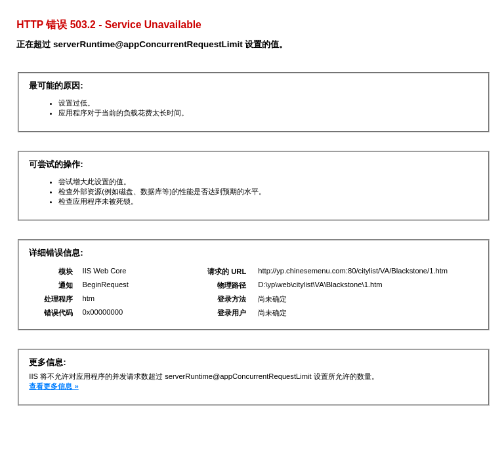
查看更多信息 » (53, 386)
